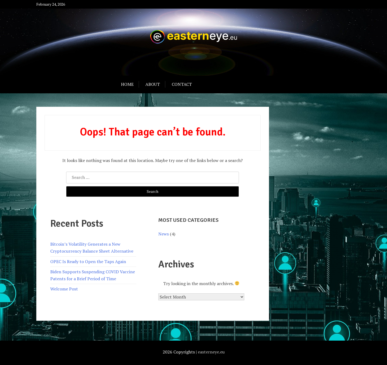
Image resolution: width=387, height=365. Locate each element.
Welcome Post (64, 289)
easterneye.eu (211, 352)
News (163, 234)
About (152, 84)
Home (127, 84)
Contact (182, 84)
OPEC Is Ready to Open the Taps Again (88, 261)
